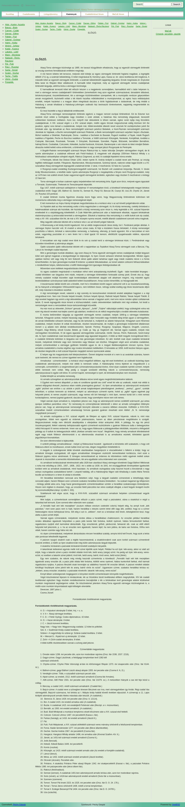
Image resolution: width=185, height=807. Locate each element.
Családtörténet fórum (94, 14)
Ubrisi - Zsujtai (11, 79)
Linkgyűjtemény (51, 14)
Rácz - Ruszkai (12, 67)
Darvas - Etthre (12, 34)
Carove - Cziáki (12, 30)
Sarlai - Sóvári (11, 70)
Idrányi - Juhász (12, 46)
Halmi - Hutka (11, 43)
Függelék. (9, 82)
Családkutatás (29, 14)
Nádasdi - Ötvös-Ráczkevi (98, 26)
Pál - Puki (9, 64)
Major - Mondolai (12, 55)
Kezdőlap (10, 14)
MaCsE (168, 31)
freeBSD (176, 804)
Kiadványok (71, 14)
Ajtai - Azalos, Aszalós (15, 24)
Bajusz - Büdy (11, 27)
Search (139, 4)
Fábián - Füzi (11, 37)
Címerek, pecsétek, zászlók (168, 34)
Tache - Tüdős (11, 76)
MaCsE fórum (118, 14)
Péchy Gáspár (19, 804)
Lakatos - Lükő (11, 52)
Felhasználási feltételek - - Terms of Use (18, 5)
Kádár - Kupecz (12, 49)
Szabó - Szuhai (12, 73)
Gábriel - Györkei (12, 40)
